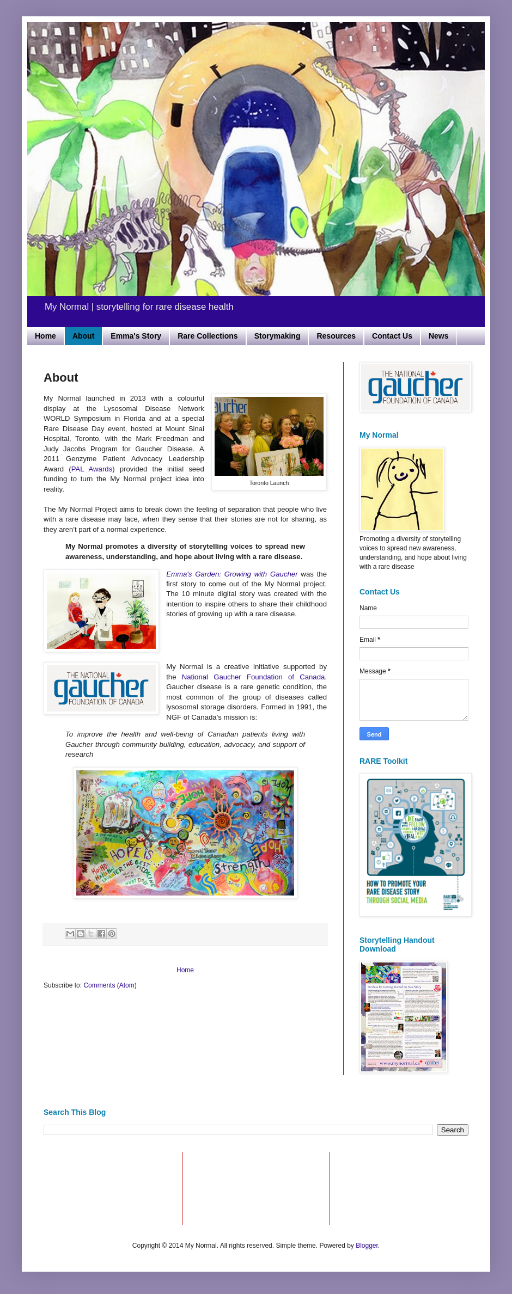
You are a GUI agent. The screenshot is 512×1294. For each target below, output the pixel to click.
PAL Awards (92, 469)
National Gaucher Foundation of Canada (253, 677)
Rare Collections (207, 336)
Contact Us (392, 336)
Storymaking (277, 336)
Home (45, 336)
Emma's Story (136, 336)
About (83, 336)
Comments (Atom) (109, 985)
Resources (336, 336)
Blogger (367, 1245)
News (439, 336)
